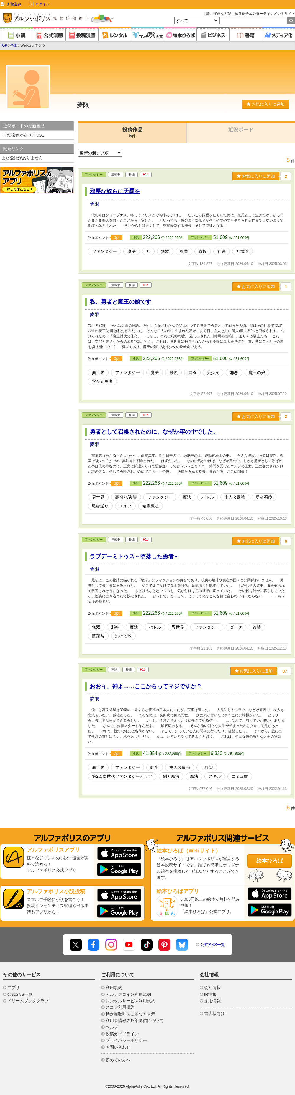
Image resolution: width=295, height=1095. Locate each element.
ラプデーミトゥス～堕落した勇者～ (134, 556)
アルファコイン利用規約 (128, 994)
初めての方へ (118, 1059)
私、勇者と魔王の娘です (120, 302)
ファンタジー (94, 174)
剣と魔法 (171, 776)
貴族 (203, 251)
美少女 (213, 372)
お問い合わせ (118, 1047)
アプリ (13, 987)
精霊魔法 (150, 506)
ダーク (236, 627)
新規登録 (14, 4)
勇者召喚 (264, 497)
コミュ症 (240, 776)
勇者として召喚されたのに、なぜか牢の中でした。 (154, 432)
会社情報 (212, 987)
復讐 (184, 251)
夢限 (13, 45)
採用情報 (212, 1000)
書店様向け (214, 1013)
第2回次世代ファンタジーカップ (122, 776)
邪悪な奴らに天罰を (115, 191)
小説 (136, 237)
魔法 (131, 251)
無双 (165, 251)
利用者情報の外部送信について (134, 1020)
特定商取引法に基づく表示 (130, 1014)
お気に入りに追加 (266, 104)
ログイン (42, 4)
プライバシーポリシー (126, 1040)
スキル (215, 776)
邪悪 (234, 372)
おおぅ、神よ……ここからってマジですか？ (146, 686)
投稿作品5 (132, 133)
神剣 (221, 251)
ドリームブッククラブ (28, 1000)
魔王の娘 (257, 372)
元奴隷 (207, 767)
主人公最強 (234, 497)
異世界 (98, 372)
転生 (154, 767)
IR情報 (210, 994)
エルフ (125, 506)
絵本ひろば (269, 861)
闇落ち (98, 636)
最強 (173, 372)
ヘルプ (112, 1027)
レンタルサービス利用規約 (130, 1000)
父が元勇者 (102, 381)
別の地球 (123, 636)
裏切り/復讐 (126, 497)
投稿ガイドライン (122, 1033)
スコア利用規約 (120, 1007)
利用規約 (114, 987)
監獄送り (100, 506)
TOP (3, 45)
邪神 (115, 627)
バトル (207, 497)
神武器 (242, 251)
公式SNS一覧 (212, 944)
